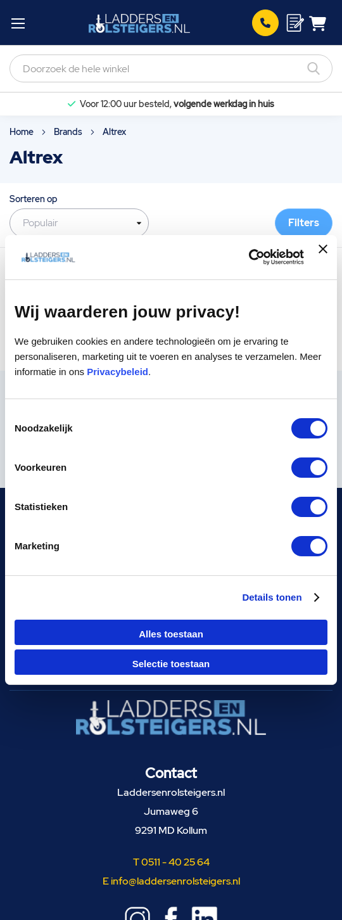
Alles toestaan (171, 634)
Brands (69, 131)
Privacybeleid (117, 371)
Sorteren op (34, 199)
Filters (303, 222)
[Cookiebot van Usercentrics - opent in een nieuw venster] (248, 257)
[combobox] (171, 68)
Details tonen (271, 597)
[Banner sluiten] (323, 257)
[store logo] (139, 23)
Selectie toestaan (171, 663)
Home (22, 131)
